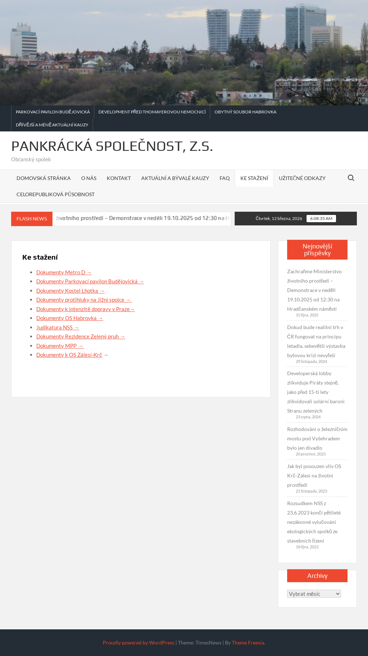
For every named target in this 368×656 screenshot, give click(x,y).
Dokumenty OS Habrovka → (69, 318)
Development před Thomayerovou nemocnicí (152, 111)
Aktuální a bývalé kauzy (175, 178)
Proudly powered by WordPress (138, 642)
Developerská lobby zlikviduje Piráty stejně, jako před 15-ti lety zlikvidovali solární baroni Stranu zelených (316, 392)
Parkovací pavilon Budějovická (53, 111)
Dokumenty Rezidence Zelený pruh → (80, 336)
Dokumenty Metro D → (64, 272)
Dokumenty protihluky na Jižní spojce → (84, 299)
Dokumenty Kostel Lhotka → (70, 290)
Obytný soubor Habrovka (245, 111)
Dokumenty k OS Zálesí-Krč (69, 354)
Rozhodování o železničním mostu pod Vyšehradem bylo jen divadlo (317, 438)
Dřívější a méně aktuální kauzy (52, 124)
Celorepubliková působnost (56, 194)
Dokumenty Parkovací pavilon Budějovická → (90, 281)
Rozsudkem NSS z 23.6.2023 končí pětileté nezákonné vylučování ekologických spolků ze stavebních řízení (314, 522)
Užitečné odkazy (302, 178)
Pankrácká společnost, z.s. (112, 146)
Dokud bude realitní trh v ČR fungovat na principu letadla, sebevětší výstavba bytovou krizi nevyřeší (316, 341)
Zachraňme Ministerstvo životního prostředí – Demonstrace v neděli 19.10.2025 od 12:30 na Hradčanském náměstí (145, 218)
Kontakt (119, 178)
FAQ (225, 178)
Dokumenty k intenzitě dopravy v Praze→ (85, 309)
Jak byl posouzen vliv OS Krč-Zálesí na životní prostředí (314, 475)
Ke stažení (254, 178)
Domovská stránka (44, 178)
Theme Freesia (248, 642)
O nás (88, 178)
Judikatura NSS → (57, 327)
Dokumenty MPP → (60, 345)
